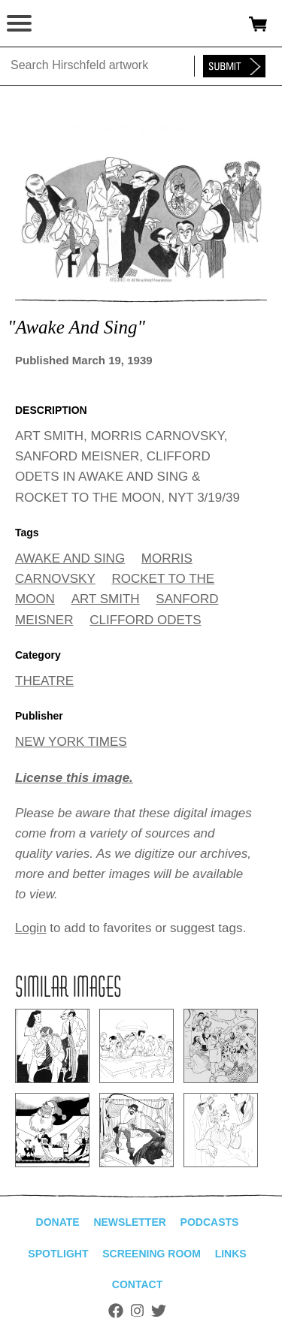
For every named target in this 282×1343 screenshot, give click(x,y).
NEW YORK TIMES (71, 742)
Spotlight (58, 1254)
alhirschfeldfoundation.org (63, 24)
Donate (58, 1222)
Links (231, 1254)
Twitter (158, 1310)
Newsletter (129, 1222)
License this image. (74, 778)
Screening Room (151, 1254)
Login (31, 928)
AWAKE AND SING (70, 558)
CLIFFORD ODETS (145, 620)
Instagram (137, 1310)
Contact (137, 1284)
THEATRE (44, 681)
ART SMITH (105, 599)
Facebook (115, 1310)
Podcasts (209, 1222)
